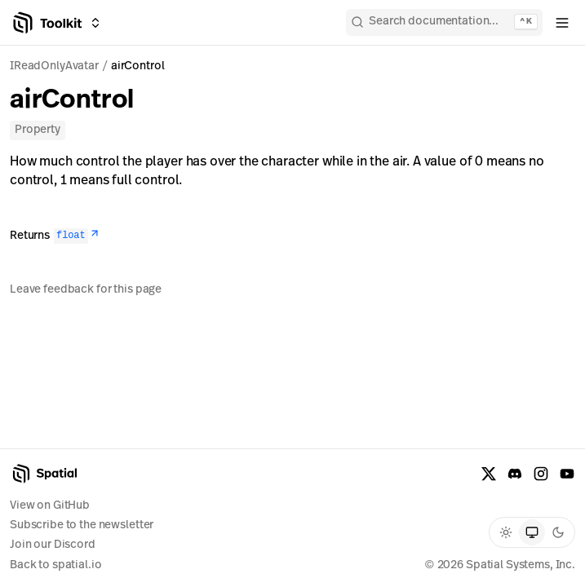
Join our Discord (52, 545)
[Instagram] (541, 474)
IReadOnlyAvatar (54, 66)
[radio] (506, 532)
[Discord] (515, 474)
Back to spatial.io (55, 565)
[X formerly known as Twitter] (489, 474)
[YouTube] (567, 474)
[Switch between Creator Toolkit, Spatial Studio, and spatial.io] (95, 23)
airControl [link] (138, 66)
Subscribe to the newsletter (81, 525)
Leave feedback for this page (86, 290)
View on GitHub (50, 506)
